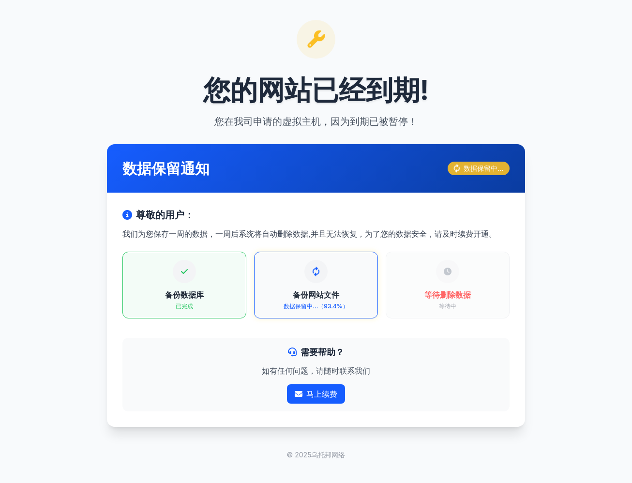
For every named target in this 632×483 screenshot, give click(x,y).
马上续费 (316, 394)
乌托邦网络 (328, 455)
